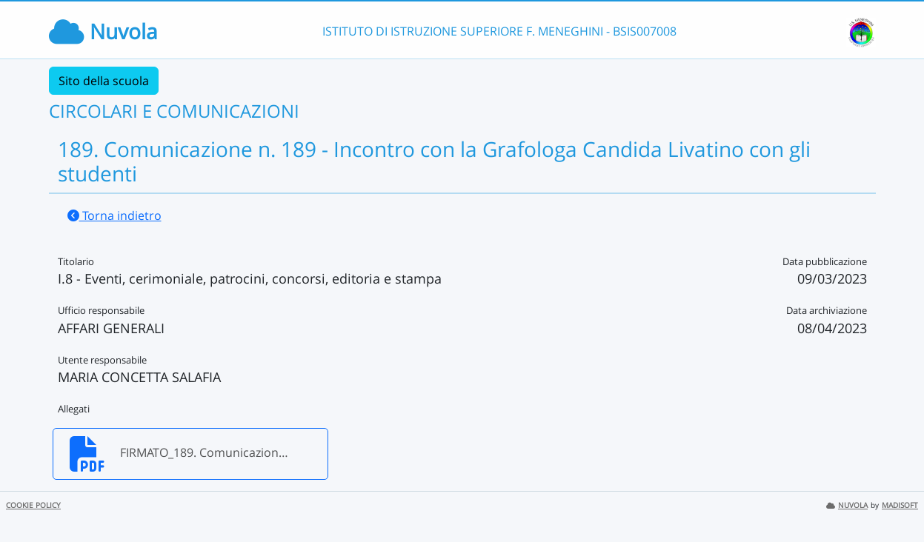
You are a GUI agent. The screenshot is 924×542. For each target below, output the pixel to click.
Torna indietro (114, 215)
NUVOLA (847, 505)
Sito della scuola (104, 81)
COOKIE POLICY (33, 505)
